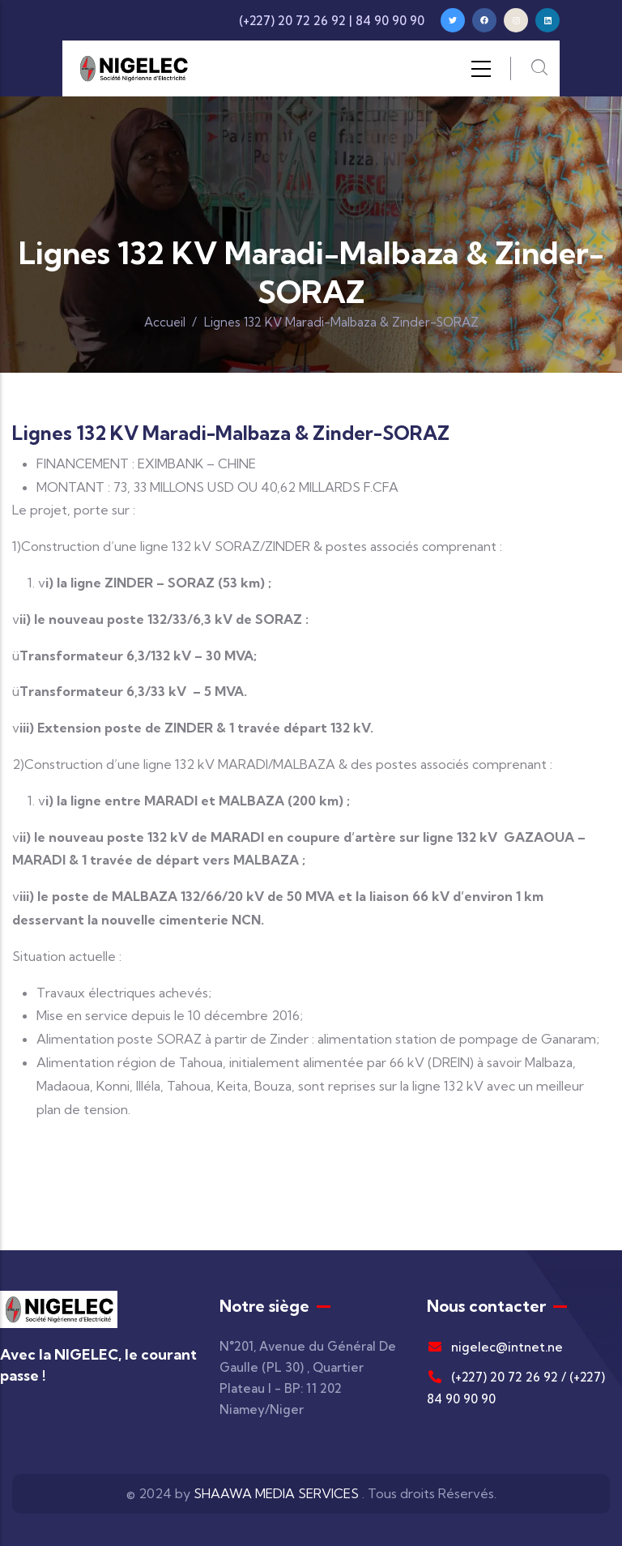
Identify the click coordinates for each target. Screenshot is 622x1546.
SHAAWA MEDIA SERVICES (276, 1493)
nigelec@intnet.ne (495, 1347)
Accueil (164, 322)
